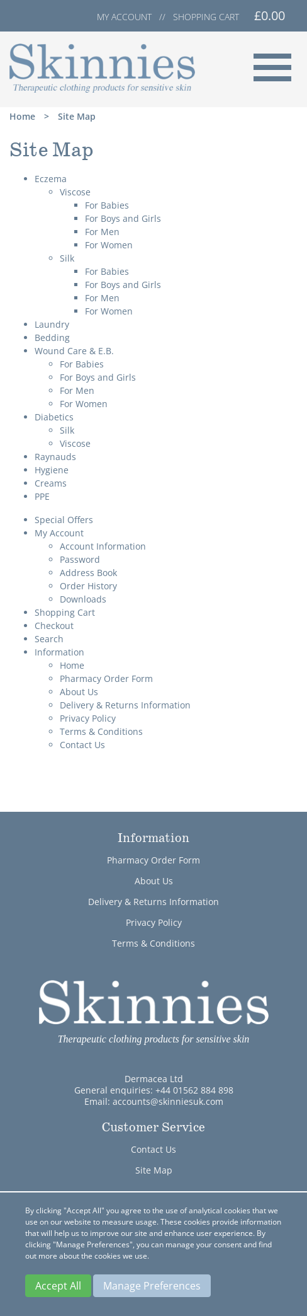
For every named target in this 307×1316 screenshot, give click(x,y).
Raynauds (55, 457)
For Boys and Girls (123, 218)
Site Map (77, 116)
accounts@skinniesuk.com (168, 1101)
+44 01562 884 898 (194, 1090)
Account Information (103, 546)
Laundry (52, 324)
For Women (109, 245)
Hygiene (52, 470)
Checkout (54, 626)
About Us (79, 692)
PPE (42, 496)
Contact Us (82, 745)
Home (22, 116)
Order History (88, 586)
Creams (51, 483)
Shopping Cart (65, 612)
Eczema (51, 179)
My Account (59, 533)
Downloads (83, 599)
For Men (102, 232)
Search (49, 639)
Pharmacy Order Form (106, 678)
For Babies (107, 205)
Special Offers (64, 520)
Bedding (52, 337)
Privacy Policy (88, 718)
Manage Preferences (152, 1286)
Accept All (58, 1286)
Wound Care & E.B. (74, 351)
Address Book (88, 573)
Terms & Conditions (101, 731)
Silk (67, 258)
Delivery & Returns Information (125, 705)
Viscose (75, 192)
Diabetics (54, 417)
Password (80, 559)
